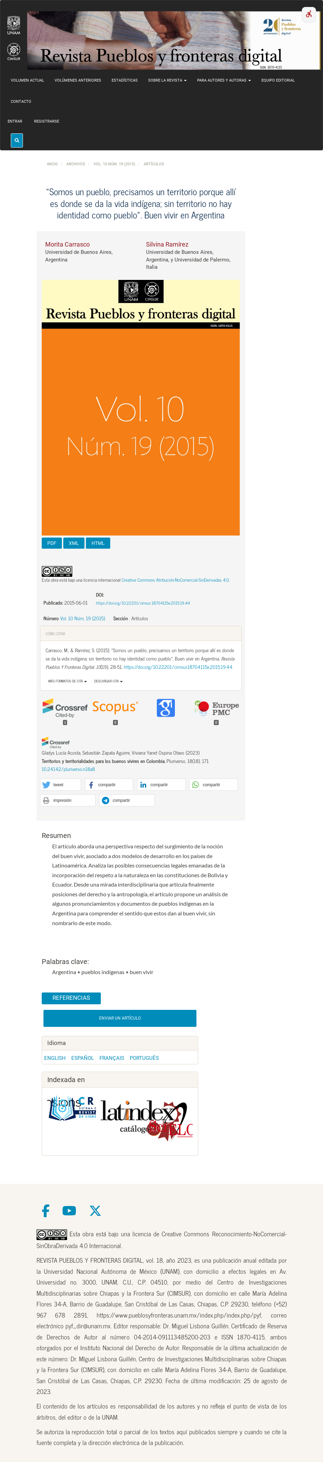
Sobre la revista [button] (167, 80)
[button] (60, 785)
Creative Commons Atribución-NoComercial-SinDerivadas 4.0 (175, 579)
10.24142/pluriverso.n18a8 (68, 769)
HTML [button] (98, 543)
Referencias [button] (71, 998)
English (55, 1058)
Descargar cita (108, 681)
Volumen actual (27, 80)
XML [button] (74, 543)
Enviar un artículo (120, 1018)
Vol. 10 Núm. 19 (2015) (114, 164)
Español (82, 1058)
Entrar (15, 121)
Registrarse (46, 121)
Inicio (52, 164)
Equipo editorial (278, 80)
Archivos (75, 164)
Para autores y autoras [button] (224, 80)
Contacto (21, 101)
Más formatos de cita (67, 681)
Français (111, 1058)
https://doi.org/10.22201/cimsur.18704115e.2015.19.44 (143, 602)
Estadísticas (125, 80)
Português (144, 1058)
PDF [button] (51, 543)
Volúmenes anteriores (78, 80)
